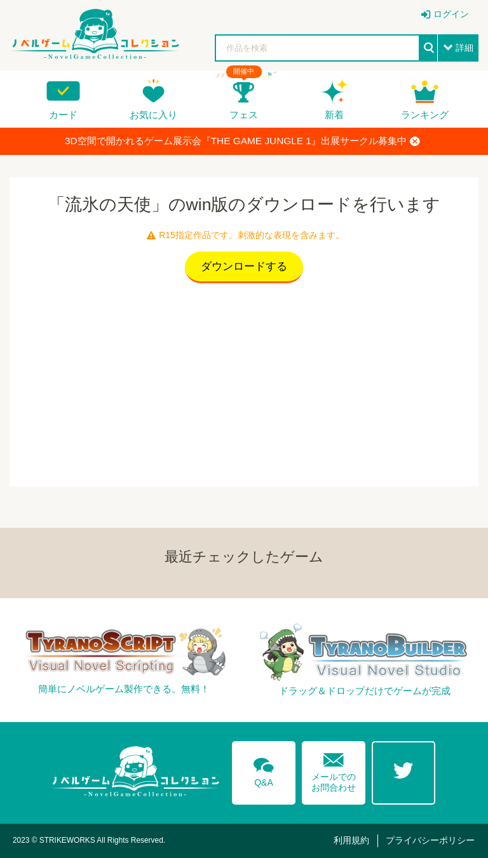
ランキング (425, 114)
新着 (334, 114)
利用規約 (351, 840)
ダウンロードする (244, 266)
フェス (243, 114)
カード (63, 114)
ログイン (451, 14)
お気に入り (153, 114)
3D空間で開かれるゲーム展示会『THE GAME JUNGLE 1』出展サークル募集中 (242, 141)
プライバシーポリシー (430, 840)
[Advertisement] (244, 382)
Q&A (263, 770)
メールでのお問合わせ (333, 769)
